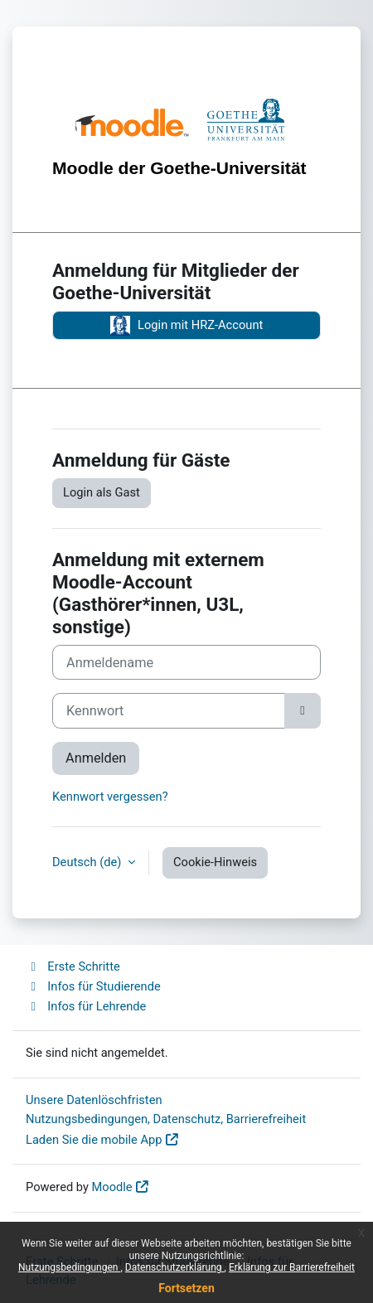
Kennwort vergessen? (110, 796)
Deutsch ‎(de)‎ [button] (88, 862)
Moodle (112, 1186)
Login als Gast (101, 492)
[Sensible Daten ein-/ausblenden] (302, 710)
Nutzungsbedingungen (69, 1267)
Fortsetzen (186, 1288)
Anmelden (95, 758)
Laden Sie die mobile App (94, 1139)
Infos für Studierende (93, 986)
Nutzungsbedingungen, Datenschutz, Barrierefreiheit (166, 1119)
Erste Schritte (73, 966)
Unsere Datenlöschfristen (94, 1099)
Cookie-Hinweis (215, 862)
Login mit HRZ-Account (187, 326)
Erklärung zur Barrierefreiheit (292, 1267)
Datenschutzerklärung (175, 1267)
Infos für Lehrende (86, 1006)
